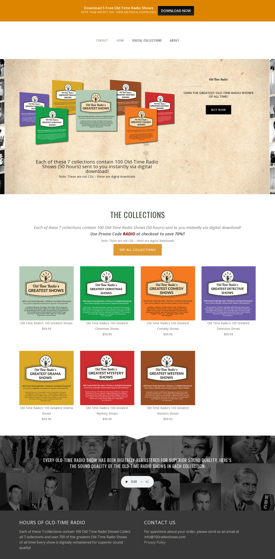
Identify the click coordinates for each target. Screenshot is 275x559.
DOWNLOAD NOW (176, 10)
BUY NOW (218, 110)
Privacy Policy (155, 542)
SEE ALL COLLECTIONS (137, 250)
